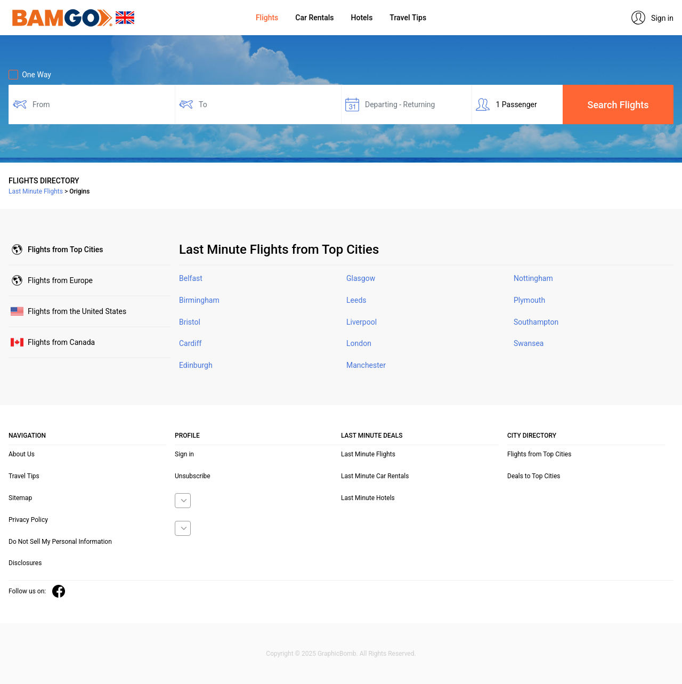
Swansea (528, 343)
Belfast (190, 278)
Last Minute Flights (368, 454)
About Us (22, 454)
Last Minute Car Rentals (375, 476)
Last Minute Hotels (368, 498)
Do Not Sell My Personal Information (60, 541)
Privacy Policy (28, 520)
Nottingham (533, 278)
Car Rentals (314, 17)
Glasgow (360, 278)
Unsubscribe (192, 476)
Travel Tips (407, 17)
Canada (61, 342)
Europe (60, 280)
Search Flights (618, 104)
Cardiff (190, 343)
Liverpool (361, 322)
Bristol (189, 322)
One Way (30, 74)
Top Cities (65, 249)
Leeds (356, 300)
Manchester (366, 365)
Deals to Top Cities (534, 476)
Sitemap (20, 498)
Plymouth (529, 300)
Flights (267, 17)
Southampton (536, 322)
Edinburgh (196, 365)
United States (77, 311)
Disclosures (25, 563)
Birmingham (199, 300)
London (358, 343)
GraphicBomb (337, 653)
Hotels (362, 17)
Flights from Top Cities (539, 454)
